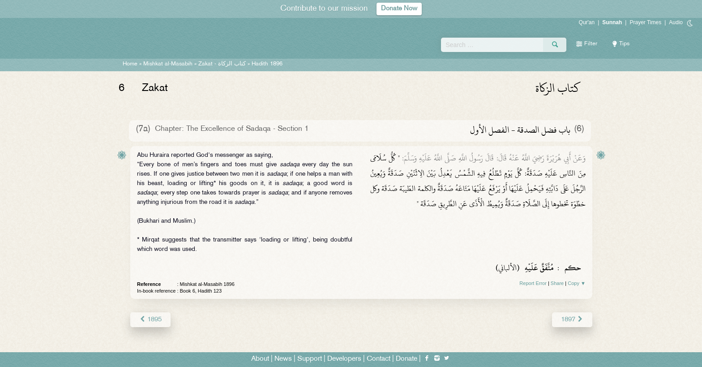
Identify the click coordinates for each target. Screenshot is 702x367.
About (260, 358)
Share (557, 283)
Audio (676, 22)
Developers (344, 358)
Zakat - (222, 64)
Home (130, 64)
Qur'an (587, 22)
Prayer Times (645, 22)
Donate (406, 358)
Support (309, 358)
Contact (378, 358)
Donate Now (399, 8)
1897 (572, 319)
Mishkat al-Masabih (168, 64)
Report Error (533, 283)
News (283, 358)
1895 (150, 319)
